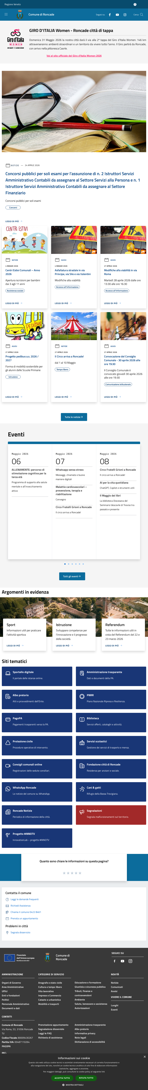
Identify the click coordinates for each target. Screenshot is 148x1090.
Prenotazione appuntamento (53, 1025)
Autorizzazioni (82, 1008)
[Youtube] (116, 14)
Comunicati (117, 987)
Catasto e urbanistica (49, 1000)
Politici (5, 1000)
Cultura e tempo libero (50, 987)
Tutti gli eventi (72, 576)
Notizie (15, 165)
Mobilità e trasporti (48, 1004)
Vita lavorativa (46, 991)
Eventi (114, 1009)
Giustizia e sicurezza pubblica (90, 987)
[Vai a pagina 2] (68, 564)
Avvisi (60, 260)
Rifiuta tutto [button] (86, 1078)
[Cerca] (141, 14)
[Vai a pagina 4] (76, 564)
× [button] (144, 1057)
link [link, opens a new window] (103, 1071)
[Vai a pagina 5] (79, 564)
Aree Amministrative (13, 987)
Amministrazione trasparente (90, 1025)
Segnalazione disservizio (51, 1029)
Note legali (80, 1037)
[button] (74, 1084)
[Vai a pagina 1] (65, 564)
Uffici (4, 991)
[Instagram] (124, 14)
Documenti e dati (11, 1008)
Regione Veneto (13, 4)
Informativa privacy (85, 1033)
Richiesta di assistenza (50, 1037)
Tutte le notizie (74, 417)
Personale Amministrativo (15, 1004)
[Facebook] (108, 14)
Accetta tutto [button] (62, 1078)
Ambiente (80, 999)
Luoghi (114, 1005)
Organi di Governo (11, 982)
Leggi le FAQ (44, 1033)
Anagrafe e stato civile (50, 982)
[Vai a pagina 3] (72, 564)
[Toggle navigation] (6, 14)
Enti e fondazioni (11, 995)
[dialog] (74, 1072)
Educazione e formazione (88, 982)
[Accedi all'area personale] (135, 4)
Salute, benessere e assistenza (91, 1004)
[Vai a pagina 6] (83, 564)
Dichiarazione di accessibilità (90, 1042)
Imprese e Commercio (49, 995)
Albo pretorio (82, 1029)
